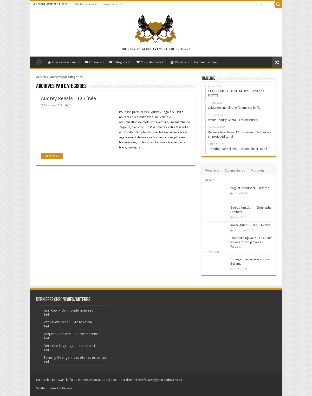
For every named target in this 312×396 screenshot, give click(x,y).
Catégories (119, 62)
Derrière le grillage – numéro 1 (69, 346)
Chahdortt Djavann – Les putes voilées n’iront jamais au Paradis (251, 242)
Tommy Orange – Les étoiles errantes (74, 357)
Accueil (39, 62)
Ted (46, 314)
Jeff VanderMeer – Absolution (67, 322)
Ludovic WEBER (174, 380)
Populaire (212, 170)
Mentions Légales (86, 4)
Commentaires (235, 170)
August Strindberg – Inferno (249, 188)
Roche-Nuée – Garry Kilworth (250, 225)
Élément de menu (206, 62)
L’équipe (178, 62)
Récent (209, 180)
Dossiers (93, 62)
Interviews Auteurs (63, 62)
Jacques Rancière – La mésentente (71, 334)
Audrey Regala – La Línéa (68, 98)
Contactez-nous (113, 4)
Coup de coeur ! (149, 62)
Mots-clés (257, 170)
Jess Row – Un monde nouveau (68, 310)
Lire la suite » (52, 156)
